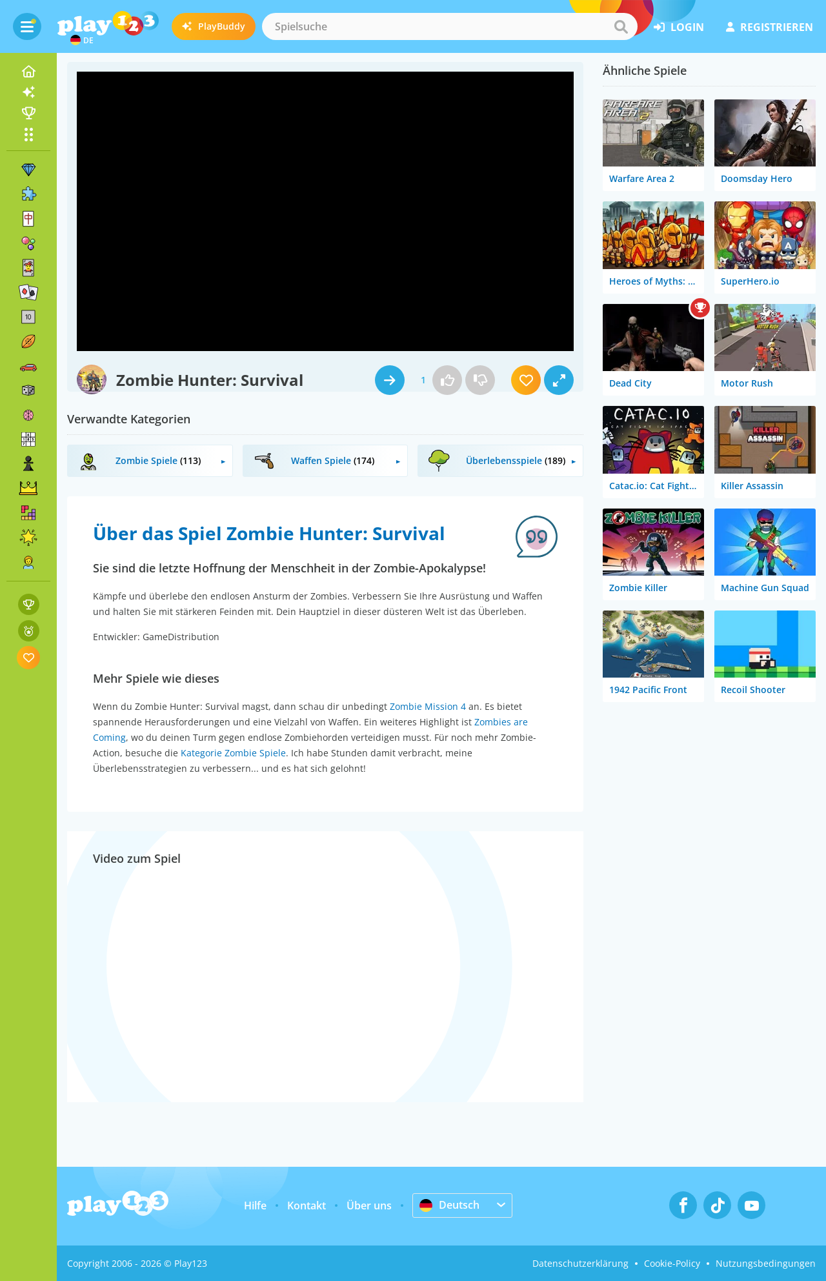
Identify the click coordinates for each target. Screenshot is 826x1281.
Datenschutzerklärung (580, 1263)
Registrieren (769, 27)
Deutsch (449, 1205)
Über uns (369, 1205)
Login (679, 27)
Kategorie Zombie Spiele (233, 753)
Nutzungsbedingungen (766, 1263)
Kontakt (306, 1205)
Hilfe (255, 1205)
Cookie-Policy (672, 1263)
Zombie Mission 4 (428, 706)
